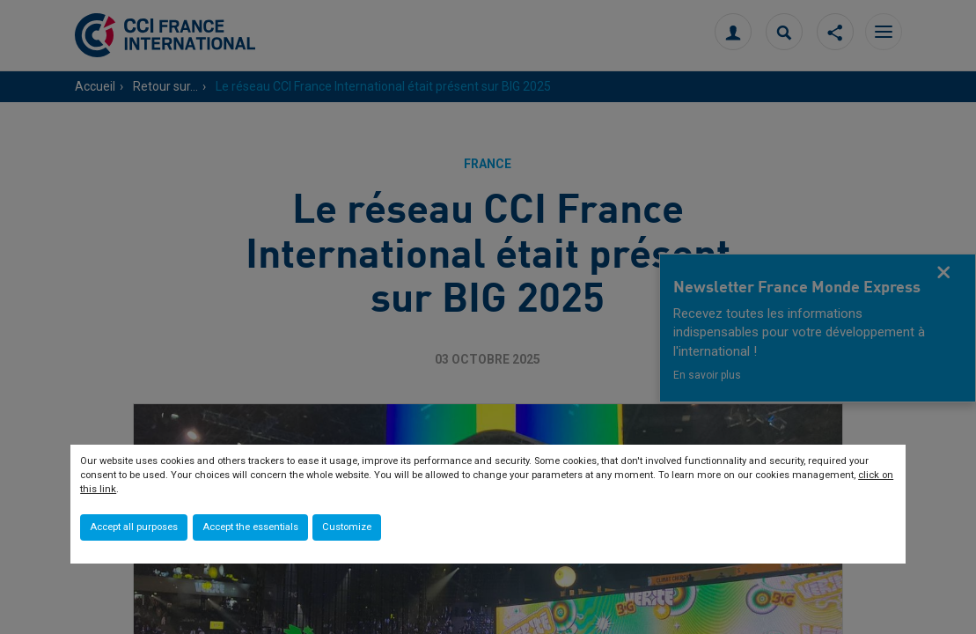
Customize (346, 527)
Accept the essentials (250, 527)
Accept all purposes (134, 527)
